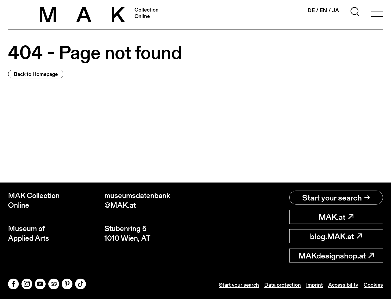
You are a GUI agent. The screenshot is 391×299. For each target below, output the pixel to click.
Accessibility (343, 285)
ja (335, 10)
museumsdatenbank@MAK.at (137, 200)
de (311, 10)
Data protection (282, 285)
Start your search (336, 197)
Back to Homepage (36, 74)
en (323, 10)
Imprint (314, 285)
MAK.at (336, 217)
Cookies (373, 285)
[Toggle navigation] (377, 13)
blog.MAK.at (336, 236)
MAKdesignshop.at (336, 255)
